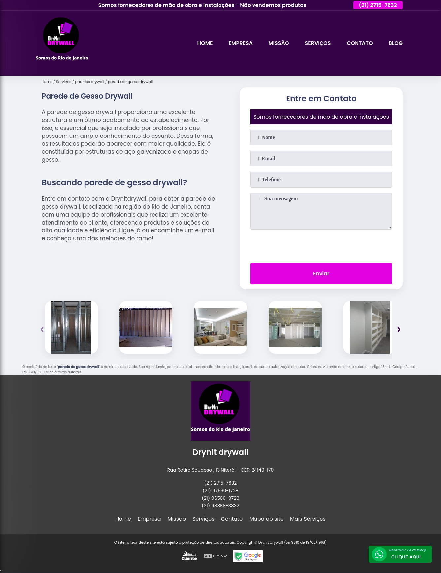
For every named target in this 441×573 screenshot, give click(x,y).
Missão (278, 43)
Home (205, 43)
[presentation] (321, 245)
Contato (360, 43)
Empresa (241, 43)
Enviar (321, 273)
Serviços (318, 43)
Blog (396, 43)
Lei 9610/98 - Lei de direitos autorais (51, 372)
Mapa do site (266, 519)
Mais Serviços (308, 519)
